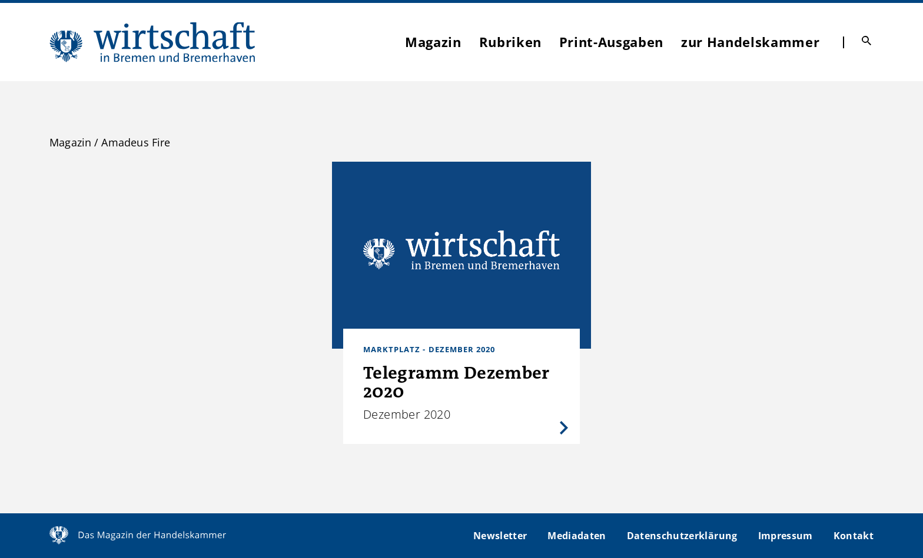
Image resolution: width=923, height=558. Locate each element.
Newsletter (500, 535)
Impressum (785, 535)
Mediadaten (576, 535)
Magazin (433, 42)
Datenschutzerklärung (682, 535)
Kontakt (854, 535)
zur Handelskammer (750, 42)
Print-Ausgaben (611, 42)
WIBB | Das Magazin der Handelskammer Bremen (153, 42)
